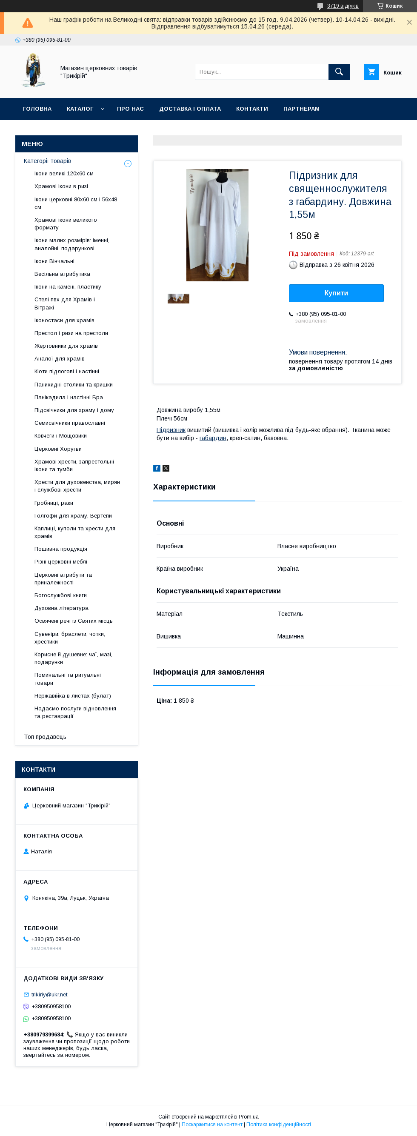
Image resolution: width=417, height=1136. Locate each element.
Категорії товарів (47, 160)
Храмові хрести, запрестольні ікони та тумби (74, 465)
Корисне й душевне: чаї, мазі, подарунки (73, 658)
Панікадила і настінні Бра (68, 397)
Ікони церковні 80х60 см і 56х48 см (75, 203)
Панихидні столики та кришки (73, 384)
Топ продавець (45, 736)
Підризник (171, 429)
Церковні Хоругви (58, 449)
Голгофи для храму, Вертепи (73, 515)
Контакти (252, 109)
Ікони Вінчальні (54, 261)
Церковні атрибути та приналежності (63, 579)
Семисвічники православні (69, 423)
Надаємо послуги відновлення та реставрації (75, 712)
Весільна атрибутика (62, 274)
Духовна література (61, 608)
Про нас (130, 109)
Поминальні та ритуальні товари (67, 679)
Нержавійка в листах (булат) (72, 695)
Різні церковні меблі (60, 561)
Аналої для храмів (59, 358)
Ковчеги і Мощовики (60, 435)
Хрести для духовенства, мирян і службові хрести (77, 486)
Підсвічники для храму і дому (74, 410)
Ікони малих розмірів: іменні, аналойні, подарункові (71, 244)
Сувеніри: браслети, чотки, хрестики (69, 638)
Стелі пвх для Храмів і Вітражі (64, 303)
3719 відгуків (343, 6)
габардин (213, 438)
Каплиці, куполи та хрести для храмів (74, 532)
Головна (37, 109)
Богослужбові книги (60, 595)
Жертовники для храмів (66, 346)
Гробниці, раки (53, 503)
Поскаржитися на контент (212, 1124)
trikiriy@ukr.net (49, 994)
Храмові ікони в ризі (61, 186)
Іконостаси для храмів (64, 320)
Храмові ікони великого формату (65, 224)
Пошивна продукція (60, 549)
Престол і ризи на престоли (71, 333)
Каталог (80, 109)
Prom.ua (249, 1117)
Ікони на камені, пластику (67, 286)
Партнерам (301, 109)
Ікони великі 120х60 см (64, 173)
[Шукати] (339, 72)
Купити (336, 293)
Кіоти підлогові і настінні (66, 371)
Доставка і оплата (190, 109)
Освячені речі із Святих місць (73, 621)
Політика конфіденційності (278, 1124)
